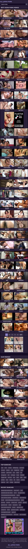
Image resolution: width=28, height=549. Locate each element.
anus (7, 479)
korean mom (14, 502)
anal (2, 467)
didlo (25, 477)
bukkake (22, 475)
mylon (17, 472)
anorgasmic (3, 475)
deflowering (15, 467)
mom (6, 467)
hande (2, 500)
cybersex (3, 482)
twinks (10, 504)
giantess (24, 502)
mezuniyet (16, 514)
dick (8, 475)
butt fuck (10, 477)
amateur (3, 470)
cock (14, 472)
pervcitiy (3, 502)
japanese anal (4, 504)
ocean (22, 500)
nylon (17, 477)
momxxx (8, 502)
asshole (2, 479)
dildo (21, 477)
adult (22, 470)
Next (21, 334)
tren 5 (15, 492)
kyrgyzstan (3, 517)
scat (20, 504)
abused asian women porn (6, 490)
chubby (11, 482)
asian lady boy (23, 497)
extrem (13, 507)
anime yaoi (22, 509)
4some (18, 479)
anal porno (15, 504)
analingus (13, 475)
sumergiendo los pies (5, 512)
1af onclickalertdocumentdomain (8, 495)
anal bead (22, 467)
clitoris (11, 479)
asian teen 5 (16, 490)
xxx (21, 472)
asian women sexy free (6, 507)
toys (14, 477)
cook (22, 490)
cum (12, 470)
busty (18, 475)
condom (22, 479)
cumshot (3, 472)
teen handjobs (23, 514)
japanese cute (20, 507)
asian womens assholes (6, 497)
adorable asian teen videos (7, 492)
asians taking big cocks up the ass (12, 500)
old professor (15, 497)
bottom (8, 470)
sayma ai (13, 512)
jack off (19, 502)
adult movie (8, 472)
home (8, 509)
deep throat (16, 482)
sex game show (21, 492)
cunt (7, 482)
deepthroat (16, 470)
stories (18, 495)
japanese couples (14, 509)
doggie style (3, 477)
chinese (10, 467)
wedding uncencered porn (6, 514)
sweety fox (3, 509)
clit (14, 479)
